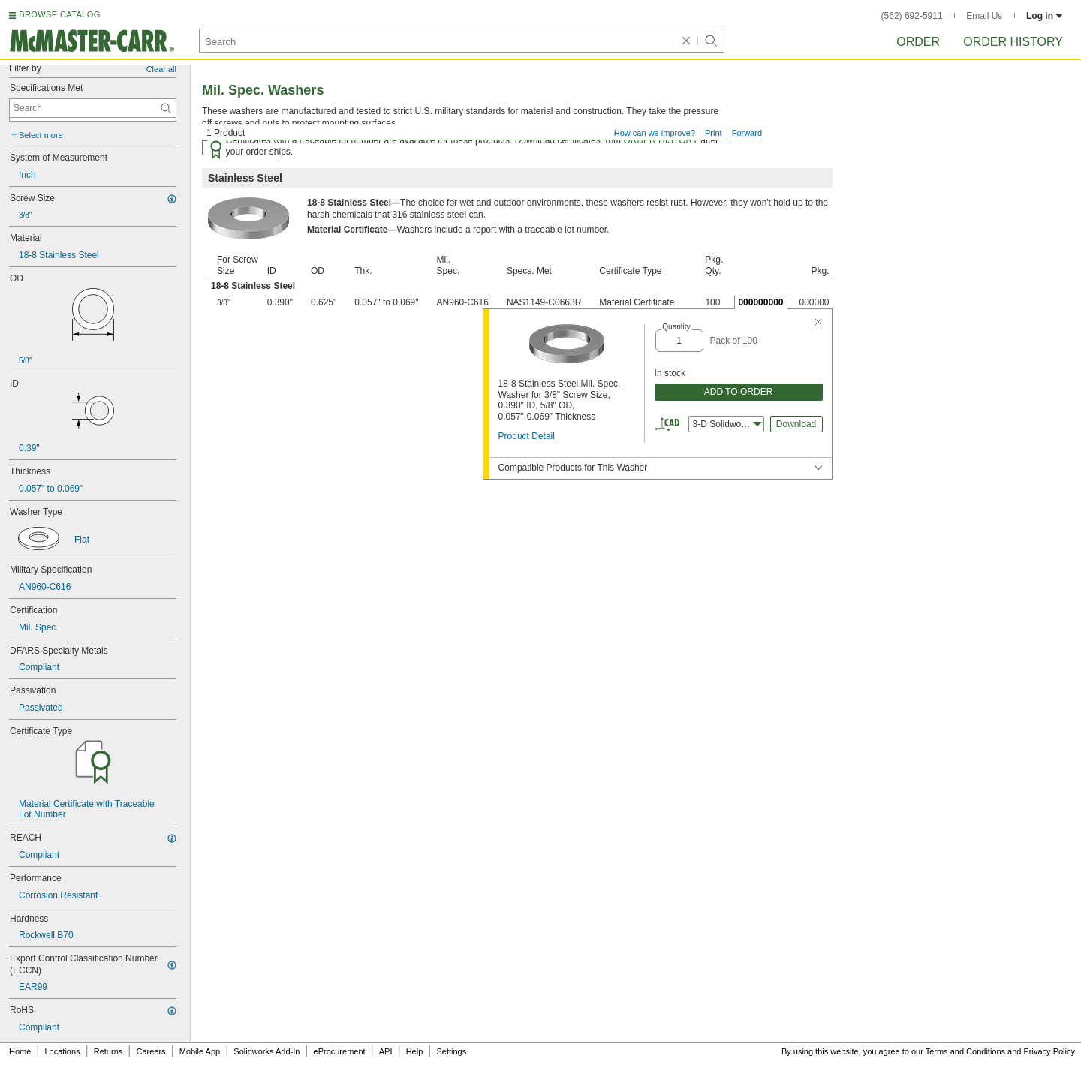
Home (20, 1051)
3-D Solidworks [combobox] (727, 424)
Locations (62, 1051)
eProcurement (340, 1051)
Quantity (676, 327)
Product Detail (526, 436)
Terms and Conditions (965, 1051)
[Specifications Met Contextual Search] (92, 108)
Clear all (161, 69)
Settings (451, 1051)
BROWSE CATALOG (59, 14)
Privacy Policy (1049, 1051)
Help (414, 1051)
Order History (1013, 41)
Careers (150, 1051)
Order (918, 41)
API (386, 1051)
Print (713, 132)
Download (796, 424)
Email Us (984, 16)
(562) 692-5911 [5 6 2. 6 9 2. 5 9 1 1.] (912, 16)
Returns (108, 1051)
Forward (747, 132)
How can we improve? (654, 132)
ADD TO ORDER (738, 392)
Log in (1044, 16)
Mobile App (199, 1051)
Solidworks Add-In (266, 1051)
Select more (41, 135)
